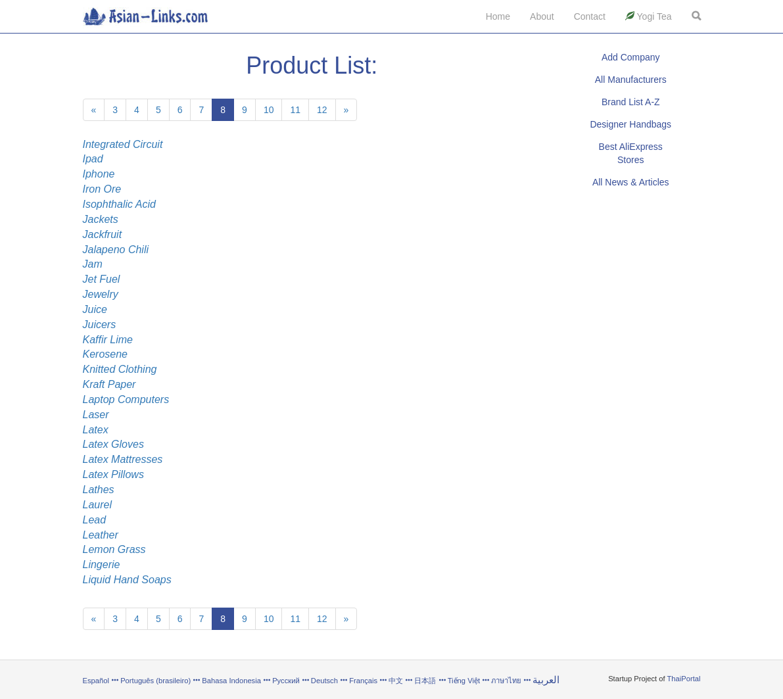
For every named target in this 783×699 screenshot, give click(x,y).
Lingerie (101, 564)
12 (322, 110)
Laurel (97, 504)
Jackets (100, 219)
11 (295, 110)
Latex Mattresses (123, 459)
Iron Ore (102, 189)
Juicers (99, 324)
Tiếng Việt (464, 681)
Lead (95, 519)
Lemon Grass (114, 549)
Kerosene (105, 354)
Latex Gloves (113, 444)
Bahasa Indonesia (231, 681)
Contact (589, 16)
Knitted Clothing (120, 369)
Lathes (98, 489)
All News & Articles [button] (630, 182)
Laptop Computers (126, 399)
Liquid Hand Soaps (127, 579)
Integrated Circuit (123, 144)
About (542, 16)
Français (363, 681)
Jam (93, 264)
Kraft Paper (109, 384)
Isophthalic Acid (119, 204)
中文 (396, 681)
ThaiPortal (684, 679)
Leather (100, 535)
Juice (95, 309)
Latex (95, 429)
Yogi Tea (648, 16)
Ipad (93, 158)
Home (498, 16)
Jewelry (100, 294)
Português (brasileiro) (155, 681)
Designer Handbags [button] (630, 124)
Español (96, 681)
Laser (96, 414)
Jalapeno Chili (116, 249)
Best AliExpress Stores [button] (631, 153)
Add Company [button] (631, 57)
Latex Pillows (113, 474)
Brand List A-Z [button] (631, 102)
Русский (286, 681)
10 (269, 110)
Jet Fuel (101, 279)
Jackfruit (102, 234)
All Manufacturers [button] (631, 79)
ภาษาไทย (507, 681)
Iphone (99, 174)
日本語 (425, 681)
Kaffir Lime (108, 339)
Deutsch (324, 681)
